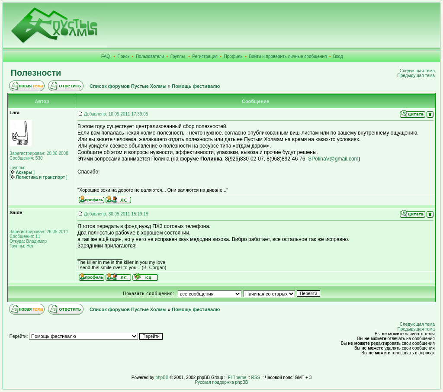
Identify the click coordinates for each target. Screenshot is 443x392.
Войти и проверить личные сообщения (288, 56)
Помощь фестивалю (196, 86)
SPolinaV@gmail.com (333, 159)
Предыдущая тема (416, 75)
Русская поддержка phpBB (221, 382)
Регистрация (205, 56)
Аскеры (21, 172)
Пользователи (150, 56)
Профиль (233, 56)
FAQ (105, 56)
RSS (255, 377)
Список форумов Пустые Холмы (128, 86)
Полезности (36, 72)
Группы (177, 56)
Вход (338, 56)
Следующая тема (417, 70)
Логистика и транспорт (38, 177)
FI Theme (237, 377)
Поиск (124, 56)
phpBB (161, 377)
